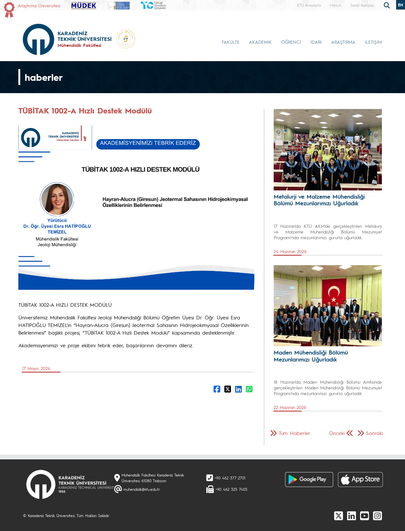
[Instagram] (377, 515)
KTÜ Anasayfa (309, 5)
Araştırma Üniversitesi (39, 5)
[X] (338, 515)
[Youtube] (364, 515)
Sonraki (374, 433)
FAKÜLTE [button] (231, 42)
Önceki (337, 433)
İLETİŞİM (373, 42)
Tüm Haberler (294, 433)
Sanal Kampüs (362, 5)
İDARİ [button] (316, 42)
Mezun (335, 5)
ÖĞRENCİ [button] (291, 42)
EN (400, 4)
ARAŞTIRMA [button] (343, 42)
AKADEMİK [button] (260, 42)
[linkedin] (351, 515)
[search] (387, 5)
